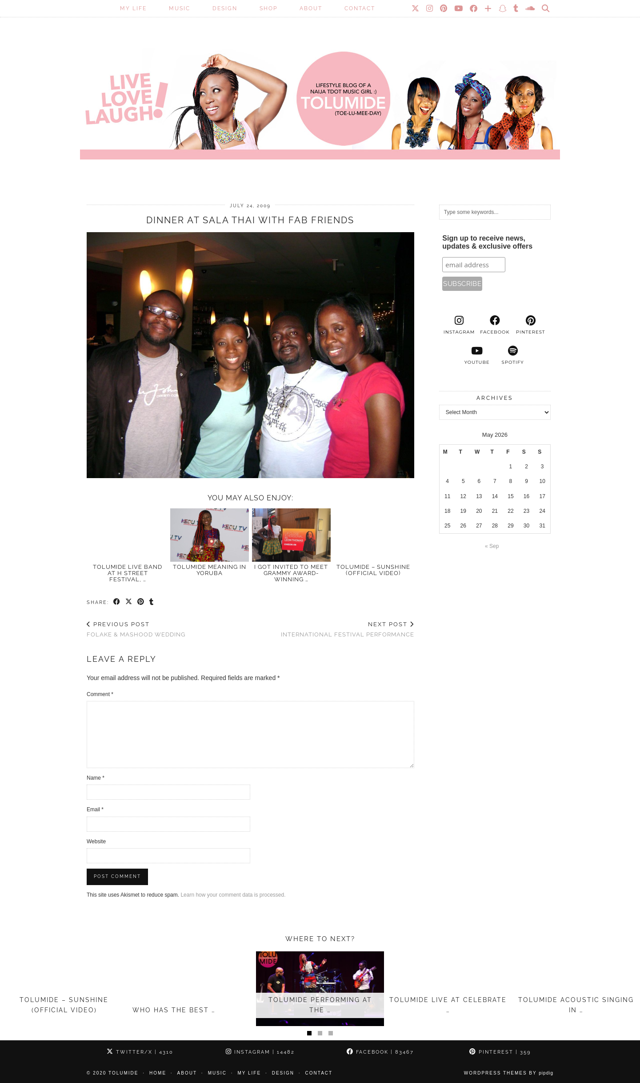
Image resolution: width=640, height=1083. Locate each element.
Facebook (380, 1052)
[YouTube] (459, 8)
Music (179, 8)
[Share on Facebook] (117, 602)
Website (96, 841)
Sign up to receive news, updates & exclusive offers (487, 242)
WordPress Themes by (508, 1073)
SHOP (268, 8)
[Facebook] (474, 8)
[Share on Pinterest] (141, 602)
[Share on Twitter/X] (129, 602)
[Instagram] (430, 8)
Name (95, 778)
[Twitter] (416, 8)
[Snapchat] (503, 8)
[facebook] (494, 325)
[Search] (546, 8)
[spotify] (512, 355)
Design (224, 8)
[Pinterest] (444, 8)
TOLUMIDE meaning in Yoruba (209, 570)
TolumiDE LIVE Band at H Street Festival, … (127, 573)
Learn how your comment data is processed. (232, 895)
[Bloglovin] (488, 8)
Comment (100, 694)
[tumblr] (516, 8)
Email (95, 809)
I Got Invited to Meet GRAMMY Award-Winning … (291, 573)
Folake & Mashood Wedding (136, 629)
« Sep (492, 546)
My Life (133, 8)
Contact (359, 8)
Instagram (260, 1052)
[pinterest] (530, 325)
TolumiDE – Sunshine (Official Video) (373, 570)
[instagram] (459, 325)
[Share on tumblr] (151, 602)
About (311, 8)
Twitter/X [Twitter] (140, 1052)
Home (157, 1073)
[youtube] (477, 355)
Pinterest (500, 1052)
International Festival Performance (347, 629)
